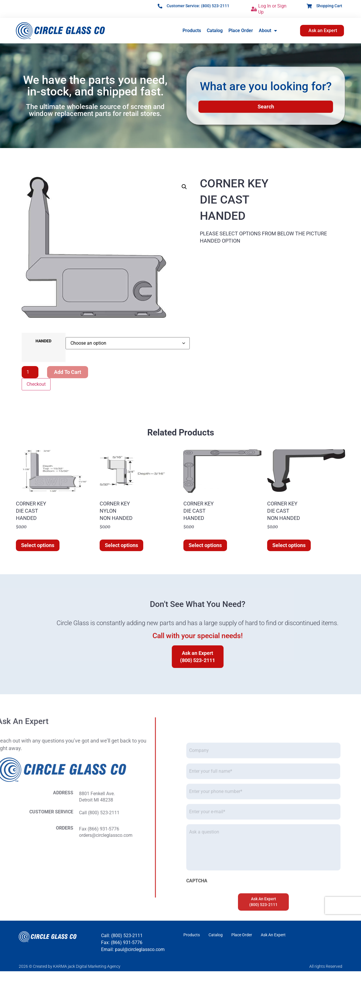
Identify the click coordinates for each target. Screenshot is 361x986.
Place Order (240, 30)
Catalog (215, 30)
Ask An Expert (273, 935)
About (268, 30)
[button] (184, 187)
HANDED (43, 341)
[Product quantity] (30, 372)
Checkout (36, 384)
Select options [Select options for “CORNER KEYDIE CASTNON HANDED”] (289, 545)
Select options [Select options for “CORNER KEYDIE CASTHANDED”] (37, 545)
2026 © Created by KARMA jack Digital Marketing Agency (69, 966)
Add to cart (67, 372)
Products (192, 30)
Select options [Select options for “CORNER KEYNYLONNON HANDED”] (121, 545)
